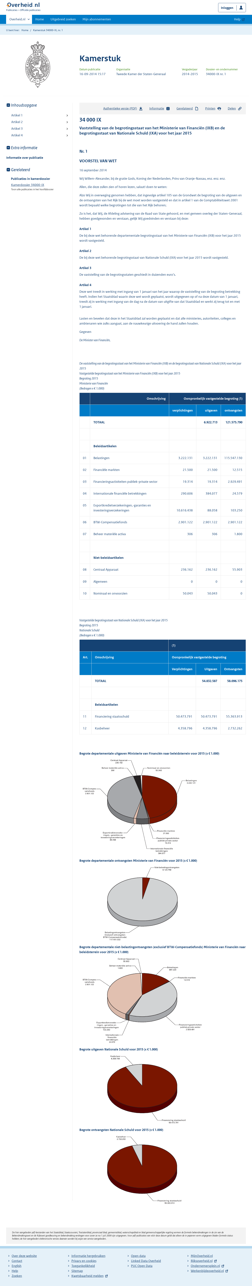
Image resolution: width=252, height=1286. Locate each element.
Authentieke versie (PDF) (123, 109)
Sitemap (77, 1271)
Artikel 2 (17, 122)
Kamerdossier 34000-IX (27, 185)
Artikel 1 (17, 115)
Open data (138, 1256)
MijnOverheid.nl (202, 1256)
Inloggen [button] (227, 8)
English (16, 1266)
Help (15, 1271)
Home (39, 19)
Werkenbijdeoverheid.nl (207, 1271)
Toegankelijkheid (83, 1266)
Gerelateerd (188, 108)
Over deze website (24, 1256)
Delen (235, 108)
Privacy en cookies (83, 1261)
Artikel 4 (17, 135)
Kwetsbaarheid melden (87, 1276)
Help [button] (237, 19)
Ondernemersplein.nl (205, 1266)
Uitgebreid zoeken (63, 19)
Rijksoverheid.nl (202, 1261)
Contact (17, 1261)
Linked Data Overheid (146, 1261)
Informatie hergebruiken (88, 1256)
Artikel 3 (17, 129)
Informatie (159, 108)
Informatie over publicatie (24, 158)
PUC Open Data (141, 1266)
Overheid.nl (17, 20)
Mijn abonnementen (97, 19)
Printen (213, 108)
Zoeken (17, 1276)
